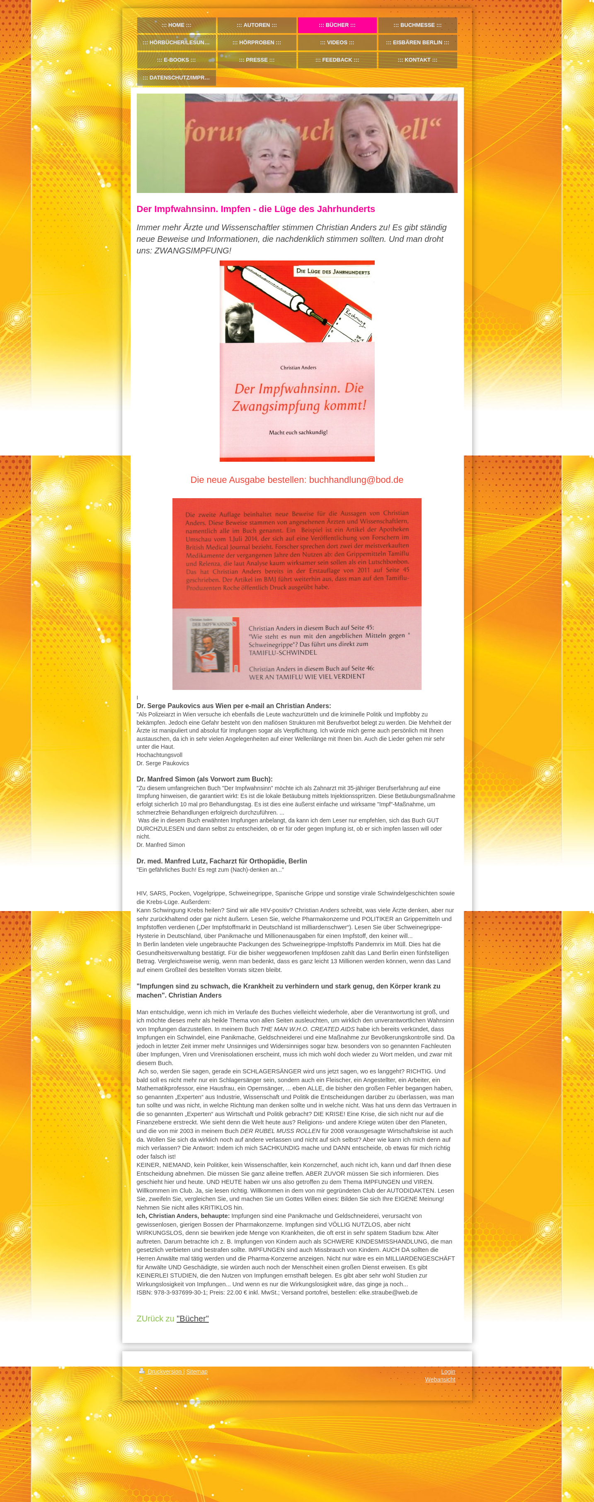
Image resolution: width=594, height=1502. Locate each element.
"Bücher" (193, 1318)
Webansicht (440, 1379)
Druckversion (161, 1371)
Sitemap (197, 1371)
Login (448, 1371)
